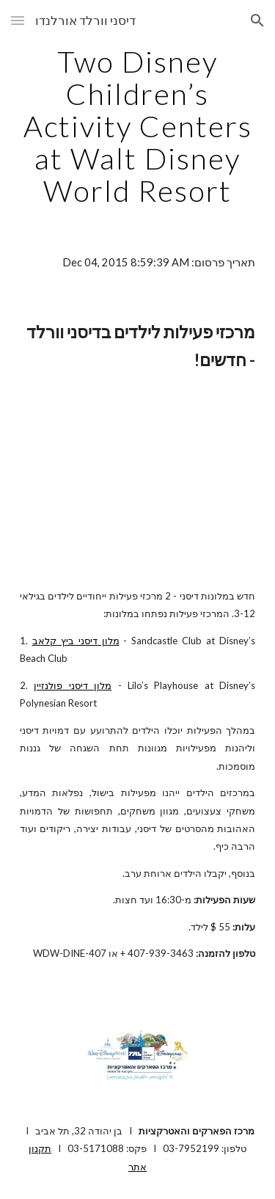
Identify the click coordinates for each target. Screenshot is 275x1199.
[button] (17, 20)
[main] (138, 126)
